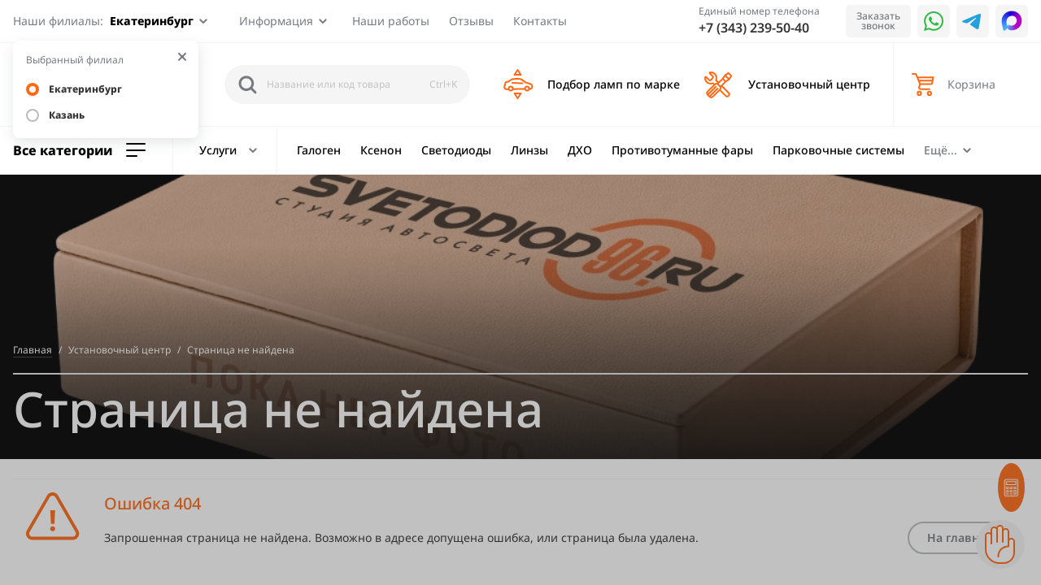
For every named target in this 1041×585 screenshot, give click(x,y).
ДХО (580, 150)
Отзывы (471, 20)
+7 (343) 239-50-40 (754, 28)
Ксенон (381, 150)
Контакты (540, 20)
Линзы (529, 150)
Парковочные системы (838, 150)
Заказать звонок (878, 20)
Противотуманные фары (682, 150)
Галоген (319, 150)
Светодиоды (456, 150)
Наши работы (390, 20)
